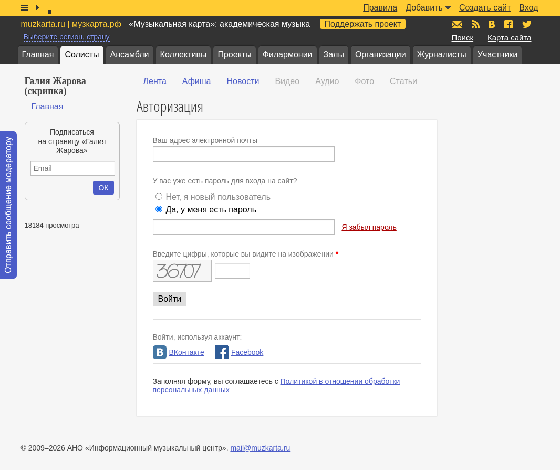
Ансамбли (129, 54)
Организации (380, 54)
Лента (155, 81)
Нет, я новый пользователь (218, 196)
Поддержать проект (363, 23)
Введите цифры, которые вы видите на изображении (246, 254)
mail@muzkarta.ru (260, 448)
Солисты (82, 54)
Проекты (234, 54)
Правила (380, 7)
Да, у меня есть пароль (210, 209)
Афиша (196, 81)
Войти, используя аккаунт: (197, 337)
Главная (38, 54)
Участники (497, 54)
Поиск (463, 37)
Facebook (239, 352)
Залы (334, 54)
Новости (242, 81)
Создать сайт (485, 7)
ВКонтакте (178, 352)
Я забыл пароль (368, 227)
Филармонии (288, 54)
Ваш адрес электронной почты (205, 140)
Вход (528, 7)
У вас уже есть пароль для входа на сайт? (225, 181)
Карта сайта (510, 37)
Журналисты (441, 54)
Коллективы (183, 54)
